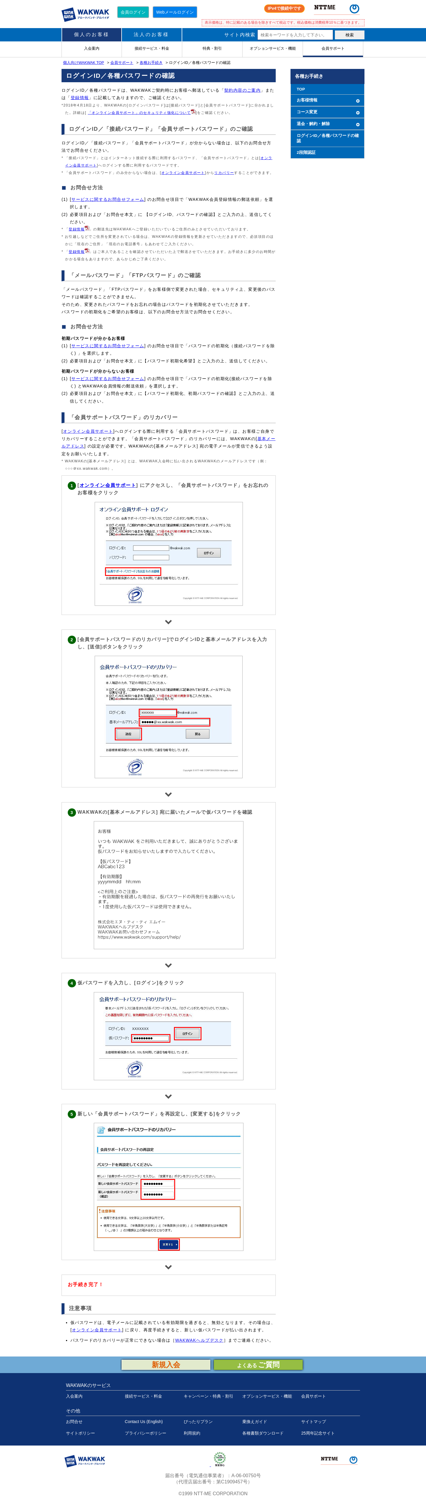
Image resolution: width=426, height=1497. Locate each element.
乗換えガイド (254, 1421)
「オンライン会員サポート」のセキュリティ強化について (139, 113)
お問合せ (74, 1421)
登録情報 (80, 97)
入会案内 (74, 1396)
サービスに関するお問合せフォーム (107, 199)
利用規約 (192, 1433)
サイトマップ (313, 1421)
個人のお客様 (91, 34)
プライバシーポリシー (145, 1433)
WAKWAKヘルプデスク (199, 1340)
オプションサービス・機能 (267, 1396)
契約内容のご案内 (242, 90)
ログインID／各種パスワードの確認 (328, 138)
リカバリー (224, 173)
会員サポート (121, 62)
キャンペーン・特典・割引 (208, 1396)
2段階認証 (306, 152)
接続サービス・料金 (143, 1396)
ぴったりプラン (198, 1421)
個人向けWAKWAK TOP (83, 62)
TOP (301, 89)
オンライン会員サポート (183, 173)
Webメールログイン (175, 12)
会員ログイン (133, 12)
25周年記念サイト (318, 1433)
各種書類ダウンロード (263, 1433)
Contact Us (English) (144, 1421)
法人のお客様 (151, 34)
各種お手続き (151, 62)
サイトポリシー (80, 1433)
